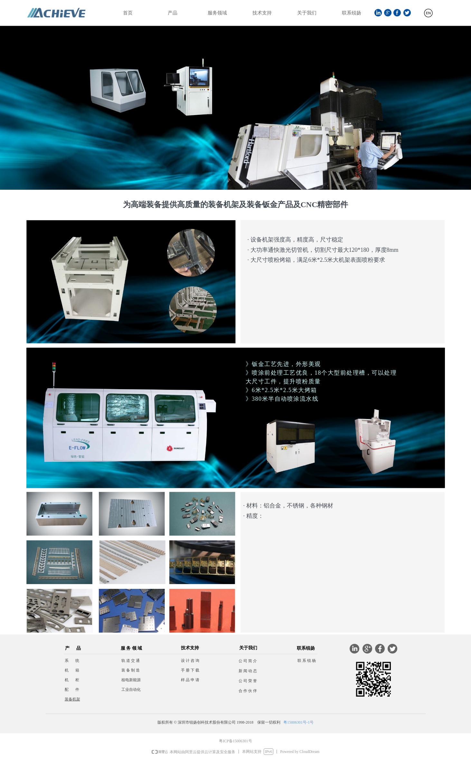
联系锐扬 (351, 12)
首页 (128, 12)
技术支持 (262, 12)
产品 (172, 12)
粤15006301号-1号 (298, 722)
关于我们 (306, 12)
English (428, 15)
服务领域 (217, 12)
